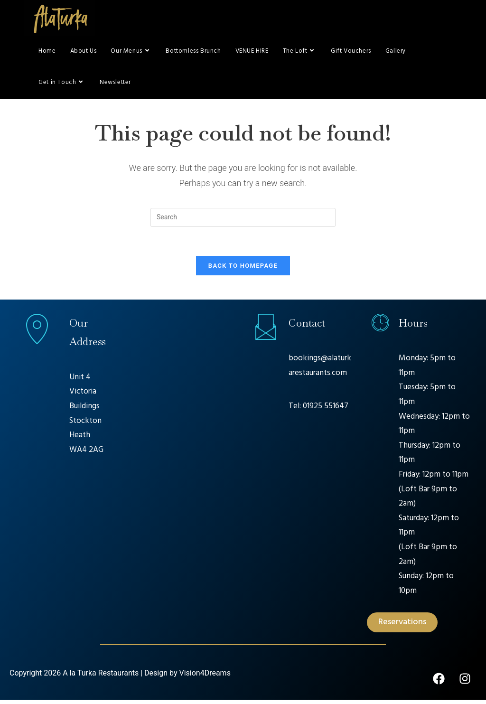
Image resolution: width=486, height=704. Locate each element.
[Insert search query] (243, 221)
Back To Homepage (243, 269)
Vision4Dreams (204, 677)
